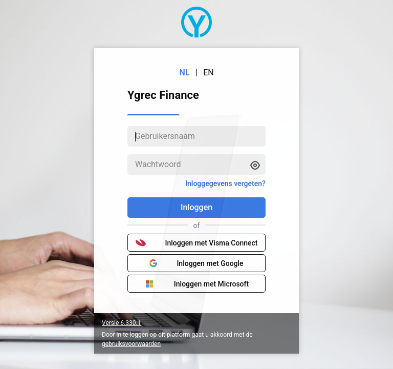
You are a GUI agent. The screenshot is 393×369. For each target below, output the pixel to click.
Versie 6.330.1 (121, 322)
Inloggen (196, 207)
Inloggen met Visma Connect (197, 243)
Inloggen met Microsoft (196, 284)
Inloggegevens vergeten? (225, 183)
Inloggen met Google (196, 263)
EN (208, 72)
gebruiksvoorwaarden (131, 343)
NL (185, 72)
